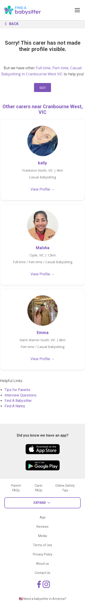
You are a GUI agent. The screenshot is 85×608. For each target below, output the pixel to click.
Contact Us (42, 573)
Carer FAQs (39, 488)
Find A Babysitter (18, 400)
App (43, 517)
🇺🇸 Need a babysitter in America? (42, 599)
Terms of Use (42, 545)
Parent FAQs (16, 488)
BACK (10, 23)
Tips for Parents (17, 390)
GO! (42, 87)
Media (42, 536)
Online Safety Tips (65, 488)
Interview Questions (20, 395)
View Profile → (43, 189)
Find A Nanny (15, 406)
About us (42, 563)
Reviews (42, 526)
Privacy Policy (42, 554)
